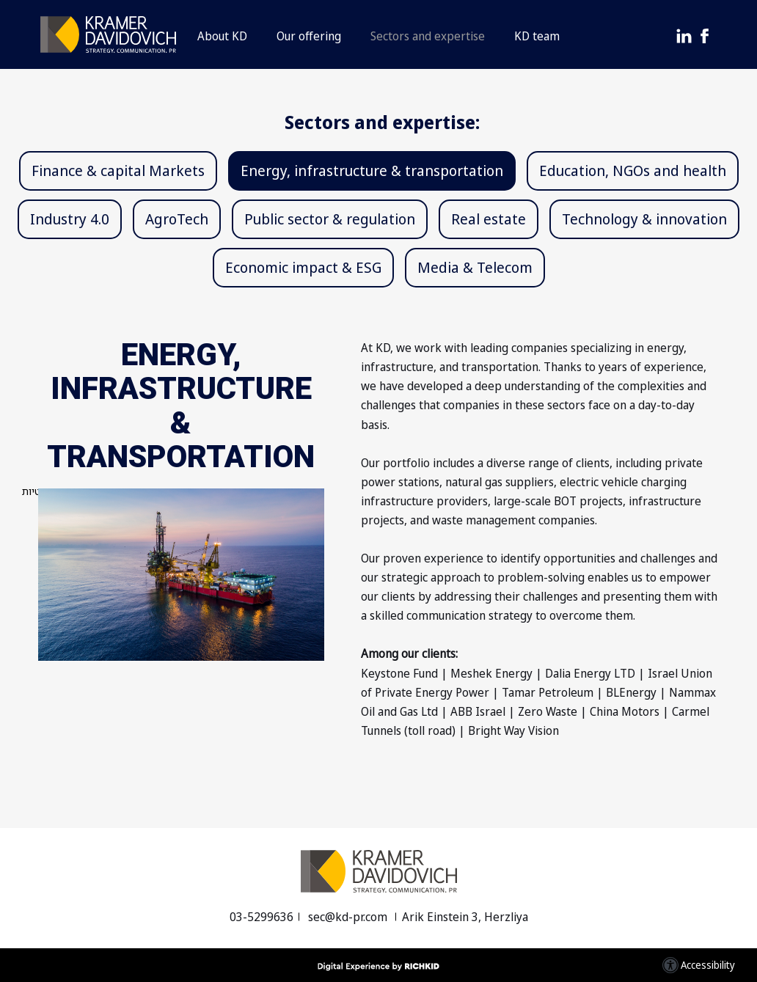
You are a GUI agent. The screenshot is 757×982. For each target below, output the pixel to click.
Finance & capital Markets (118, 170)
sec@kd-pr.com (349, 917)
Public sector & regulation (329, 219)
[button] (378, 34)
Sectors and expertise (427, 36)
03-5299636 (261, 917)
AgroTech (176, 219)
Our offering (309, 36)
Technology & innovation (644, 219)
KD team (537, 36)
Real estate (488, 219)
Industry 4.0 (69, 219)
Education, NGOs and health (632, 170)
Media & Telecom (475, 267)
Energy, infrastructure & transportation (372, 170)
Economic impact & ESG (303, 267)
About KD (222, 36)
